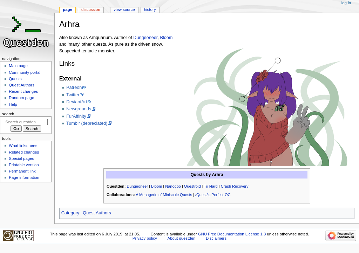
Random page (21, 98)
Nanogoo (173, 186)
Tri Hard (210, 186)
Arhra (217, 174)
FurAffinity (76, 116)
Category (70, 212)
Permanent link (22, 171)
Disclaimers (216, 238)
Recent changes (23, 91)
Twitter (72, 94)
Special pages (21, 158)
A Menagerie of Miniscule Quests (164, 195)
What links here (22, 145)
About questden (181, 238)
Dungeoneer (145, 37)
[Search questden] (26, 122)
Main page (18, 66)
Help (13, 104)
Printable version (24, 165)
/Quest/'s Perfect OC (213, 195)
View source (124, 9)
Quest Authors (97, 212)
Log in (346, 3)
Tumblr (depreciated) (86, 123)
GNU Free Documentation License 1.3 (232, 234)
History (150, 9)
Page (67, 9)
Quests (15, 79)
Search (8, 114)
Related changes (24, 152)
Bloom (166, 37)
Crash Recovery (235, 186)
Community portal (24, 72)
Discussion (90, 9)
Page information (24, 177)
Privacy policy (145, 238)
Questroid (192, 186)
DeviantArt (76, 101)
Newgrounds (78, 108)
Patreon (74, 87)
